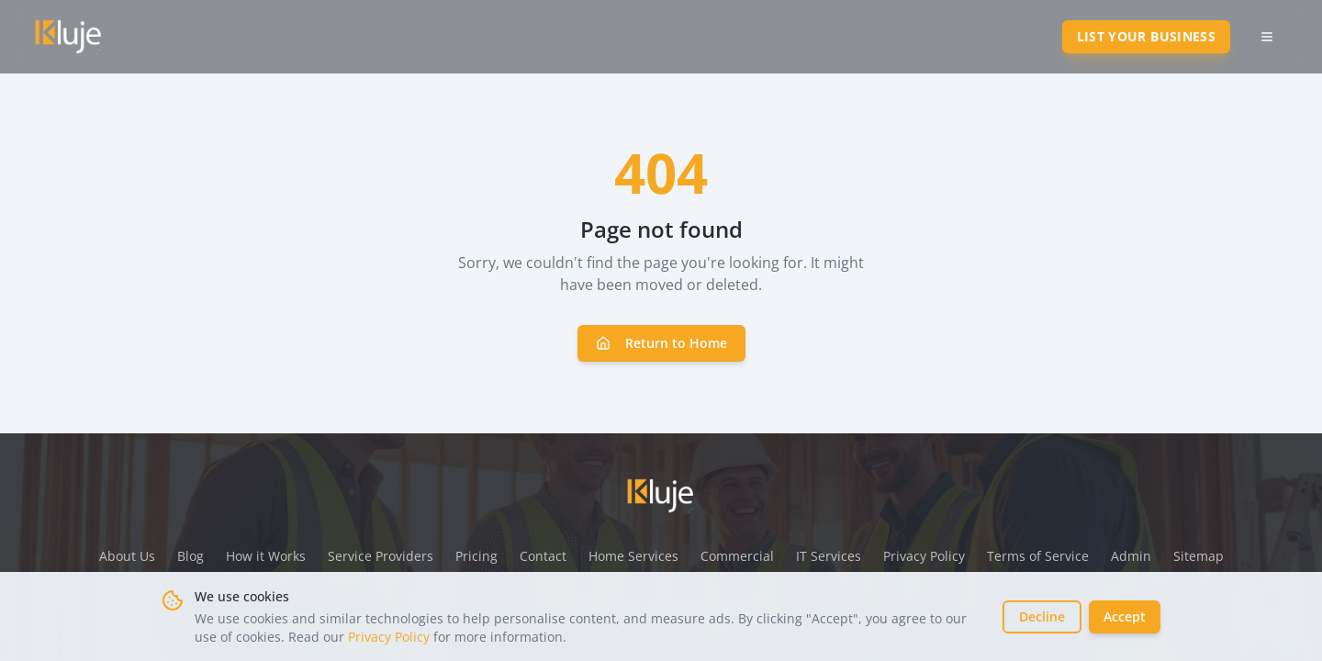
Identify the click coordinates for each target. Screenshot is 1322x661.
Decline (1042, 616)
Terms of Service (1038, 556)
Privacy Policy (389, 636)
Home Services (633, 556)
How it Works (266, 556)
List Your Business (1146, 36)
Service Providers (380, 556)
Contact (543, 556)
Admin (1131, 556)
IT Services (828, 556)
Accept (1125, 616)
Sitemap (1198, 556)
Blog (190, 556)
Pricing (476, 556)
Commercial (737, 556)
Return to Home (661, 343)
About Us (127, 556)
